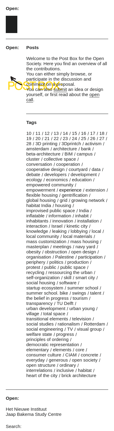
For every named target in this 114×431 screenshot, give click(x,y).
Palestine (64, 256)
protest (33, 267)
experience (70, 189)
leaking (59, 231)
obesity (33, 251)
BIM (68, 153)
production (77, 262)
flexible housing (41, 195)
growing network (88, 200)
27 (102, 138)
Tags (31, 122)
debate (33, 174)
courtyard (78, 169)
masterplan (37, 246)
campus (85, 153)
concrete (89, 354)
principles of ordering (47, 339)
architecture (65, 148)
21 (47, 138)
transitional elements (47, 318)
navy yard (85, 246)
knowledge (37, 231)
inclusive (65, 370)
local (96, 231)
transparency (39, 303)
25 (83, 138)
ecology (34, 179)
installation (88, 220)
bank (86, 148)
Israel (57, 226)
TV (70, 329)
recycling (35, 272)
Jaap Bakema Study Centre (33, 414)
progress (65, 334)
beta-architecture (43, 153)
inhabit (81, 215)
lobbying (79, 231)
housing (63, 205)
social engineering (44, 329)
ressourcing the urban (70, 272)
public (50, 267)
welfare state (39, 334)
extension (95, 189)
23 (65, 138)
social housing (40, 282)
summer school (82, 287)
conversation (39, 164)
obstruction (56, 251)
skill (67, 277)
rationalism (69, 323)
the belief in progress (47, 298)
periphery (35, 262)
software (68, 282)
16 (83, 133)
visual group (89, 329)
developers (55, 174)
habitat (85, 370)
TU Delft (65, 303)
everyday (35, 360)
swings (79, 293)
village (32, 313)
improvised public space (50, 210)
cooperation (68, 164)
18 (102, 133)
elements (62, 349)
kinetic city (77, 226)
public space (72, 267)
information (60, 215)
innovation (62, 220)
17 (92, 133)
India (84, 210)
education (82, 179)
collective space (60, 159)
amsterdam (37, 148)
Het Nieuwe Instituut (26, 409)
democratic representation (52, 344)
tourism (80, 298)
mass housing (84, 241)
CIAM (71, 354)
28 (28, 143)
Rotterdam (94, 323)
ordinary (68, 365)
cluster (33, 159)
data (96, 169)
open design (83, 251)
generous (58, 360)
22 (56, 138)
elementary (37, 349)
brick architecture (78, 375)
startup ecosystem (44, 287)
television (81, 318)
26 (92, 138)
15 (74, 133)
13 (56, 133)
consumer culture (43, 354)
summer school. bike (47, 293)
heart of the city (41, 375)
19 (28, 138)
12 (47, 133)
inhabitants (37, 220)
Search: (14, 426)
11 (37, 133)
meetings (62, 246)
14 (65, 133)
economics (57, 179)
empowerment (40, 189)
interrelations (39, 370)
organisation (38, 256)
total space (54, 313)
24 (74, 138)
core (79, 349)
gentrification (75, 195)
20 (37, 138)
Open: (12, 8)
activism (93, 143)
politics (56, 262)
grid (63, 200)
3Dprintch (71, 143)
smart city (85, 277)
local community (42, 236)
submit (60, 89)
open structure (40, 365)
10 (28, 133)
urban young (82, 308)
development (84, 174)
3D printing (46, 143)
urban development (45, 308)
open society (85, 360)
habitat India (38, 205)
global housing (41, 200)
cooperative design (45, 169)
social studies (40, 323)
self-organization (43, 277)
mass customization (46, 241)
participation (90, 256)
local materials (77, 236)
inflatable (35, 215)
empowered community (49, 184)
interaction (36, 226)
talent (96, 293)
